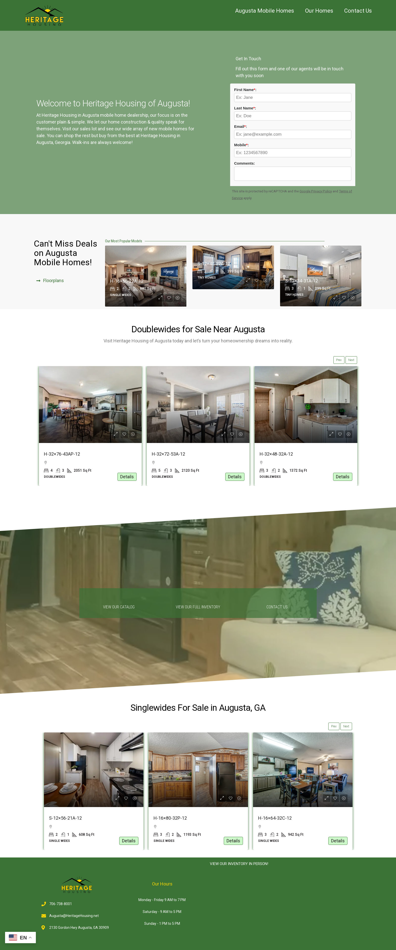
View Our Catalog (119, 607)
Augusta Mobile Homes (264, 11)
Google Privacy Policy (316, 191)
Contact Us (358, 11)
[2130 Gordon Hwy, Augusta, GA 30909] (283, 909)
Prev (339, 360)
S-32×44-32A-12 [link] (60, 454)
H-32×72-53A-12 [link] (276, 454)
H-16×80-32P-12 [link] (274, 818)
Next (351, 360)
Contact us (277, 607)
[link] (90, 404)
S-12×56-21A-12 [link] (170, 818)
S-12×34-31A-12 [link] (301, 280)
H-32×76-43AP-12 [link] (170, 454)
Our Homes (319, 11)
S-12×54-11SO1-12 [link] (68, 818)
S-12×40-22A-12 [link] (213, 263)
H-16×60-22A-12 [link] (126, 281)
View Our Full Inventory (198, 607)
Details (127, 476)
